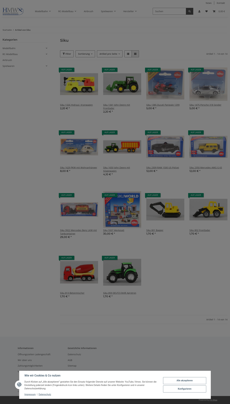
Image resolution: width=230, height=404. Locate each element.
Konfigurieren (184, 389)
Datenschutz (45, 394)
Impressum (30, 394)
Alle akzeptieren (184, 380)
